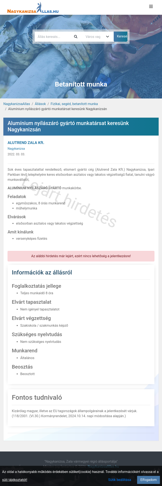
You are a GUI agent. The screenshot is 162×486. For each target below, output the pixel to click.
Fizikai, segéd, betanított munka (74, 104)
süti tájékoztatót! (14, 480)
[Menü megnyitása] (151, 6)
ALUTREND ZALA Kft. (26, 142)
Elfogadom (148, 480)
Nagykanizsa (16, 148)
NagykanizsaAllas (16, 104)
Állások (40, 104)
